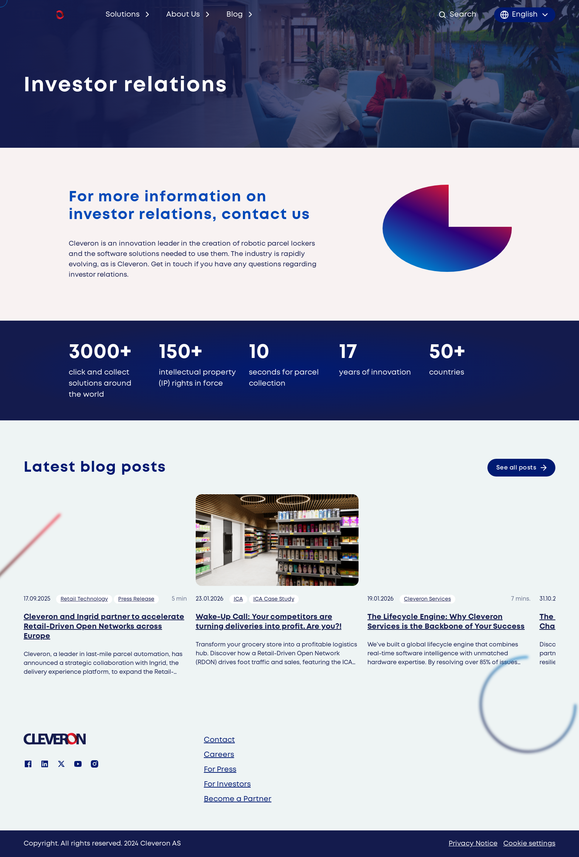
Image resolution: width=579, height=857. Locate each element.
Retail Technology (84, 599)
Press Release (136, 599)
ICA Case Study (273, 599)
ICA (238, 599)
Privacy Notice (473, 844)
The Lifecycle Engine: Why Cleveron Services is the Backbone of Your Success (446, 622)
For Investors (227, 784)
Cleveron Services (427, 599)
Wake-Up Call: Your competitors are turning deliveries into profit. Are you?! (269, 622)
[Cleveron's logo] (47, 14)
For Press (220, 769)
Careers (219, 754)
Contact (219, 740)
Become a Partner (237, 799)
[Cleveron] (55, 739)
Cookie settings (529, 844)
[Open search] (457, 15)
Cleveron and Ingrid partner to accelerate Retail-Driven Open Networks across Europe (104, 627)
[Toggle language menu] (524, 14)
